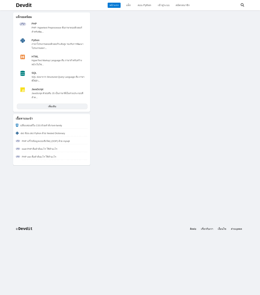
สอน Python (144, 5)
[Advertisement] (130, 194)
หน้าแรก (114, 5)
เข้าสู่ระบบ (164, 5)
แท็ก (128, 5)
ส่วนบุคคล (236, 228)
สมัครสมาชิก (183, 5)
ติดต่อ (193, 228)
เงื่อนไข (222, 228)
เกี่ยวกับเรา (207, 228)
